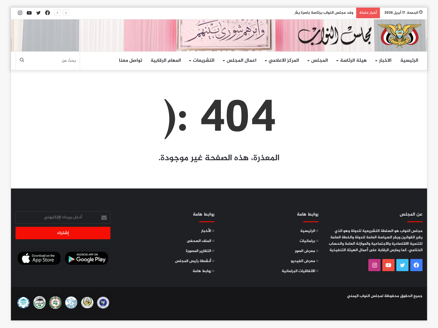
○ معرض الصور (306, 251)
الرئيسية (409, 61)
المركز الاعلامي (284, 61)
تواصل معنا (130, 61)
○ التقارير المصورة (200, 251)
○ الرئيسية (309, 231)
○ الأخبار (207, 231)
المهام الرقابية (166, 61)
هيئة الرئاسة (353, 61)
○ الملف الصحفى (200, 241)
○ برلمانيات (309, 241)
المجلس (319, 61)
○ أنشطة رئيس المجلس (194, 261)
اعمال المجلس (241, 61)
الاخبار (385, 61)
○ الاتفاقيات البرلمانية (300, 271)
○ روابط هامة (203, 271)
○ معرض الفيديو (304, 261)
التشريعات (203, 61)
